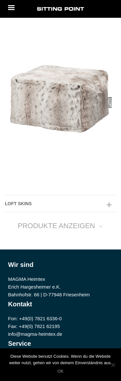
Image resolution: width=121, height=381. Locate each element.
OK (60, 371)
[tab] (60, 204)
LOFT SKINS (18, 203)
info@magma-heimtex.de (35, 334)
